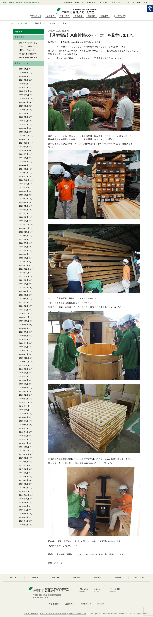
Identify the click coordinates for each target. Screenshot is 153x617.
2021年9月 (23, 280)
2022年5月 (23, 250)
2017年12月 (24, 447)
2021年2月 (23, 306)
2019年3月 (23, 391)
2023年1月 (23, 221)
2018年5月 (23, 428)
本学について (36, 16)
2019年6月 (23, 380)
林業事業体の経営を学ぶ (29, 57)
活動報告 (24, 23)
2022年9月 (23, 236)
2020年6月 (23, 336)
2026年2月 (23, 84)
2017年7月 (23, 465)
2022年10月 (24, 232)
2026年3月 (23, 80)
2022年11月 (24, 228)
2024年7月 (23, 154)
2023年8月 (23, 195)
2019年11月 (24, 362)
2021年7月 (23, 288)
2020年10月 (24, 321)
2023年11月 (24, 184)
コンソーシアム (103, 2)
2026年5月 (23, 73)
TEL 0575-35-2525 (40, 597)
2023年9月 (23, 191)
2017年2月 (23, 484)
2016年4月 (23, 521)
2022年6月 (23, 247)
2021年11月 (24, 273)
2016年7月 (23, 510)
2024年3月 (23, 169)
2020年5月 (23, 339)
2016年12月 (24, 491)
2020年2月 (23, 351)
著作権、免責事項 (31, 614)
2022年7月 (23, 243)
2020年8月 (23, 328)
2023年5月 (23, 206)
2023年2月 (23, 217)
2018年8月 (23, 417)
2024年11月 (24, 139)
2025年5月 (23, 117)
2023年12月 (24, 180)
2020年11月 (24, 317)
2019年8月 (23, 373)
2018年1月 (23, 443)
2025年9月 (23, 102)
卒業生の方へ (79, 2)
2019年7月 (23, 376)
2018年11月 (24, 406)
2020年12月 (24, 313)
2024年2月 (23, 173)
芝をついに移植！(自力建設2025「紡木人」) (37, 46)
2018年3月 (23, 436)
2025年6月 (23, 113)
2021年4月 (23, 299)
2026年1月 (23, 87)
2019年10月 (24, 365)
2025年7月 (23, 110)
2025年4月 (23, 121)
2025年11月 (24, 95)
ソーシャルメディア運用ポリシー (53, 614)
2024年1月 (23, 176)
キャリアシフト (120, 16)
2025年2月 (23, 128)
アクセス (127, 2)
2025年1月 (23, 132)
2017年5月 (23, 473)
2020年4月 (23, 343)
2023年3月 (23, 213)
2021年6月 (23, 291)
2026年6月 (23, 69)
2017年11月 (24, 451)
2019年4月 (23, 388)
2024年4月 (23, 165)
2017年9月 (23, 458)
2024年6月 (23, 158)
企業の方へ (91, 2)
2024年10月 (24, 143)
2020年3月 (23, 347)
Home (13, 23)
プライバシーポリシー (77, 614)
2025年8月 (23, 106)
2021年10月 (24, 276)
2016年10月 (24, 499)
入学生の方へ (67, 2)
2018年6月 (23, 425)
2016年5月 (23, 517)
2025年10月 (24, 99)
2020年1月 (23, 354)
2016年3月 (23, 525)
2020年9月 (23, 325)
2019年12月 (24, 358)
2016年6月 (23, 514)
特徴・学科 (64, 16)
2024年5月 (23, 162)
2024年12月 (24, 136)
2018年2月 (23, 439)
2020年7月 (23, 332)
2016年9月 (23, 502)
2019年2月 (23, 395)
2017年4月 (23, 477)
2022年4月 (23, 254)
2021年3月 (23, 302)
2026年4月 (23, 76)
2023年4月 (23, 210)
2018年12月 (24, 402)
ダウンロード (117, 2)
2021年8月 (23, 284)
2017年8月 (23, 462)
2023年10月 (24, 187)
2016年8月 (23, 506)
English (136, 2)
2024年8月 (23, 150)
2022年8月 (23, 239)
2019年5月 (23, 384)
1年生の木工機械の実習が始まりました (35, 54)
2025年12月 (24, 91)
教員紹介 (78, 16)
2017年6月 (23, 469)
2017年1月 (23, 488)
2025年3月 (23, 124)
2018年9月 (23, 414)
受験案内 (50, 16)
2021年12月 (24, 269)
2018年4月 (23, 432)
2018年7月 (23, 421)
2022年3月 (23, 258)
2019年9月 (23, 369)
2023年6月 (23, 202)
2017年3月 (23, 480)
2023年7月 (23, 199)
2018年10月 (24, 410)
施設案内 (91, 16)
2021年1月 (23, 310)
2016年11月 (24, 495)
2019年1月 (23, 399)
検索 (144, 2)
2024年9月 (23, 147)
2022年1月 (23, 265)
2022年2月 (23, 262)
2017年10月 (24, 454)
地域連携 (104, 16)
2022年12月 (24, 225)
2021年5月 (23, 295)
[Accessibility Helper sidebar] (150, 8)
